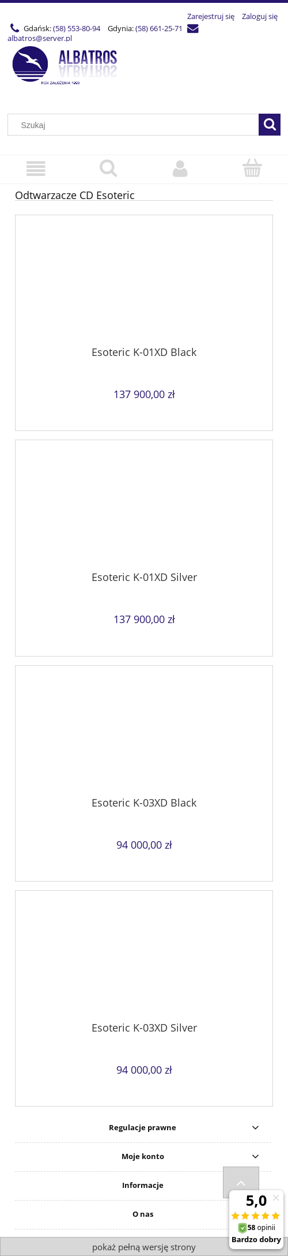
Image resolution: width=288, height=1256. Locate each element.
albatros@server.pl (39, 38)
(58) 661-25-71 (159, 28)
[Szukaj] (270, 125)
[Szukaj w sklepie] (136, 125)
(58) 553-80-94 (76, 28)
